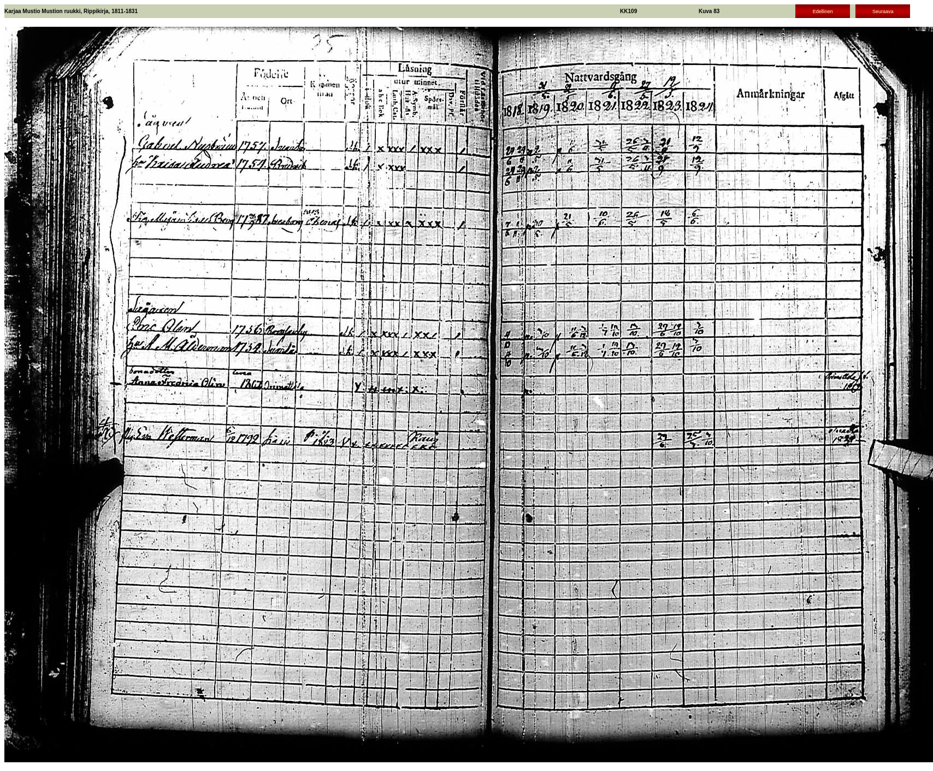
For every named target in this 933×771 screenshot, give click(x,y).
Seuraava (883, 11)
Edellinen (823, 11)
